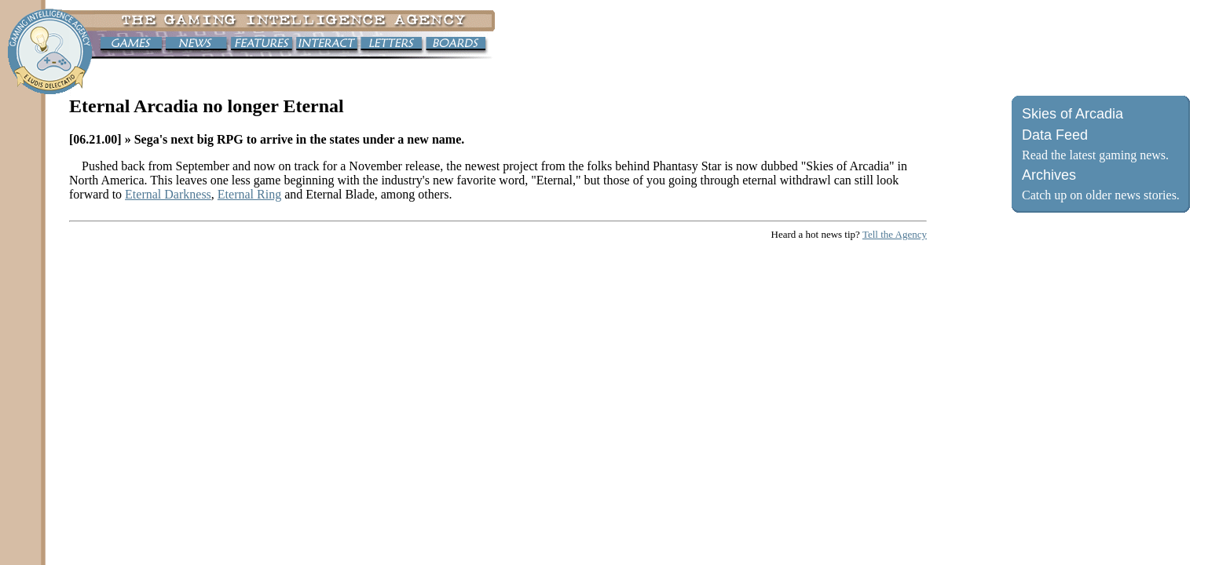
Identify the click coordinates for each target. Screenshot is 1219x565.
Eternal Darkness (168, 194)
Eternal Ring (249, 194)
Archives (1049, 175)
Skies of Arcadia (1072, 114)
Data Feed (1055, 135)
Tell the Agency (894, 234)
